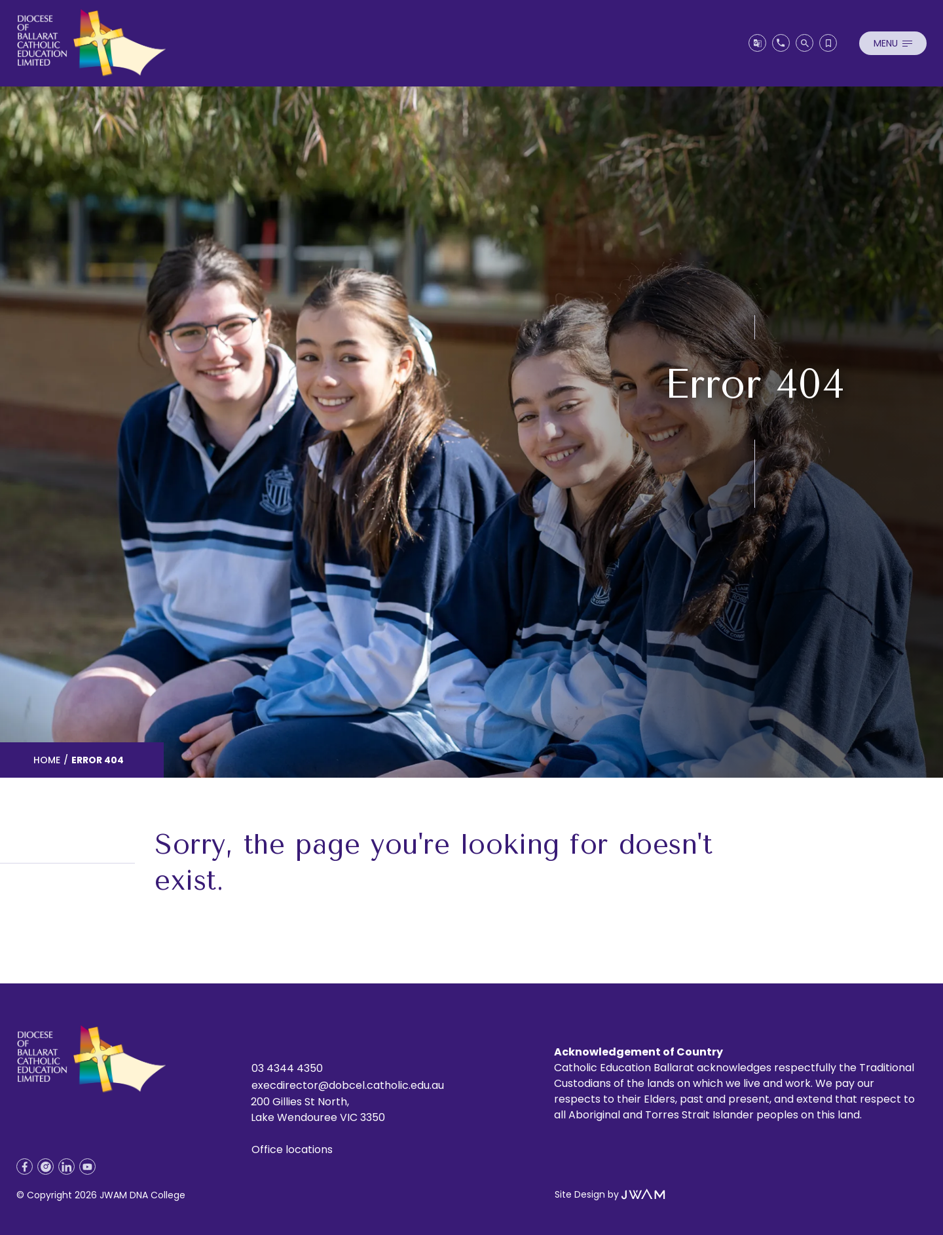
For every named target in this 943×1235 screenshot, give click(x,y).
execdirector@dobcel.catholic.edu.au (347, 1085)
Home (46, 760)
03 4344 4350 (287, 1068)
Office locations (292, 1149)
